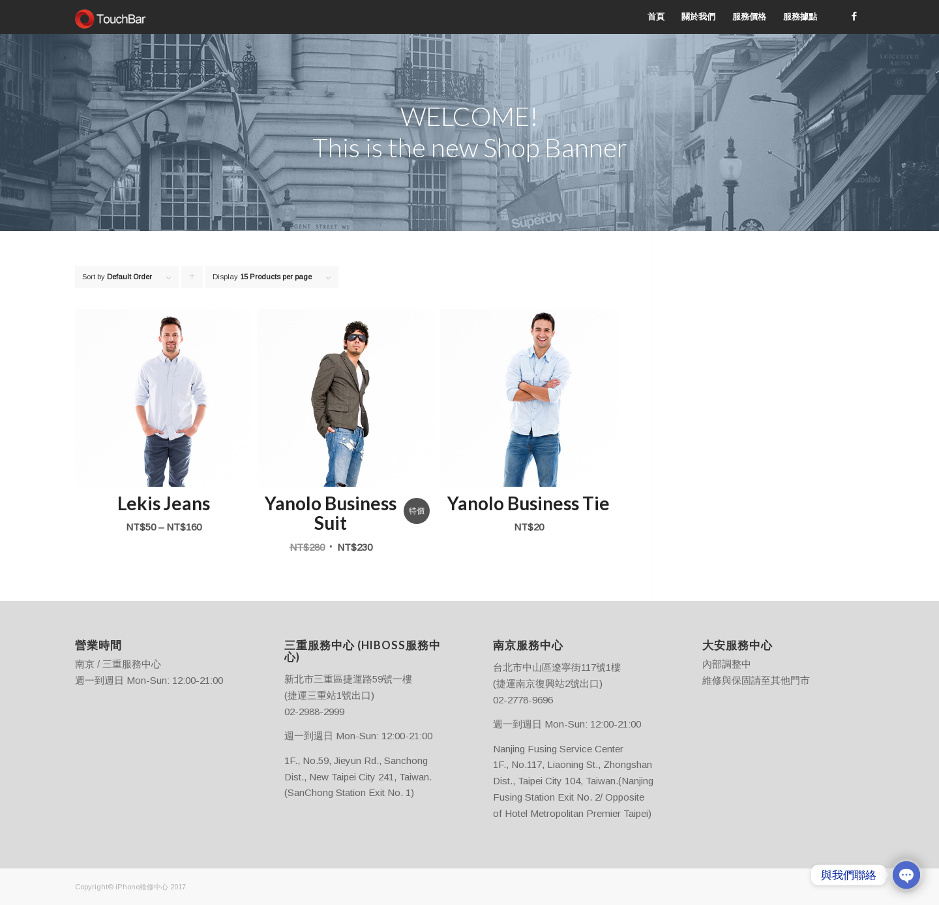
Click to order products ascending (192, 280)
